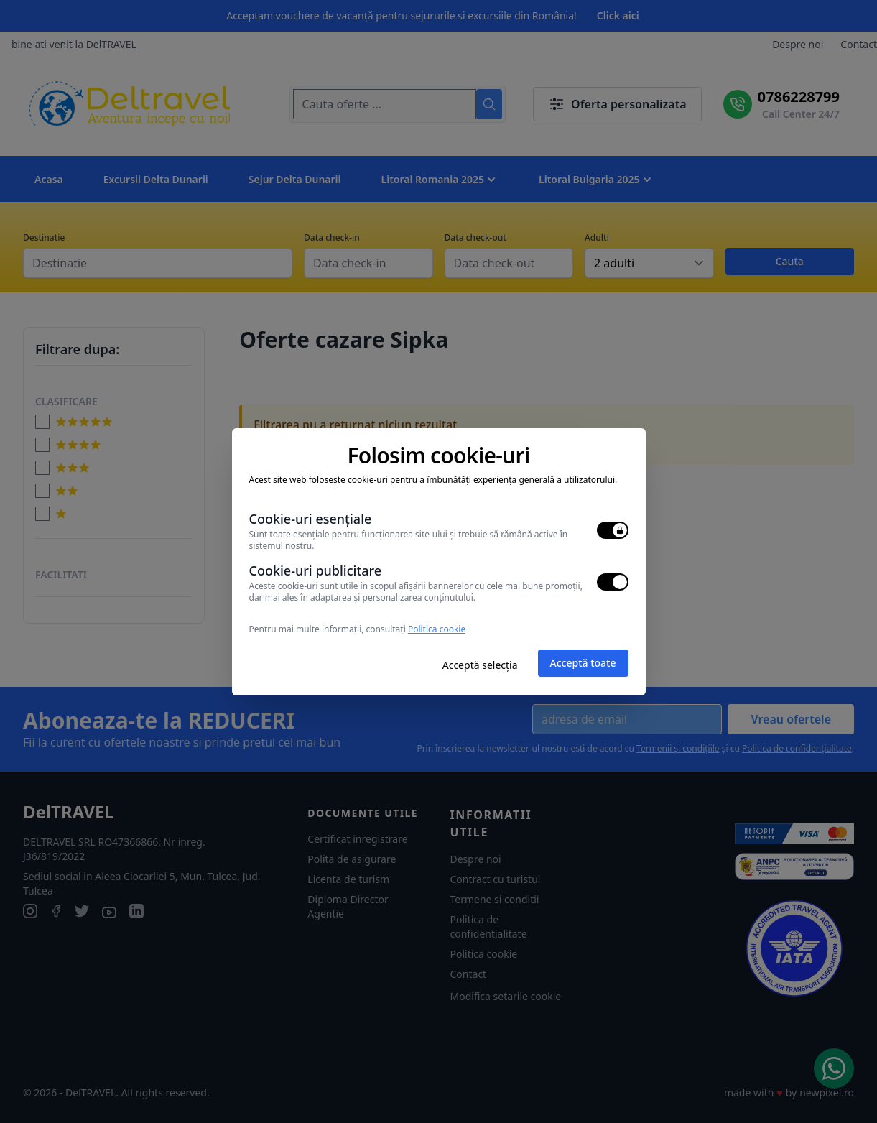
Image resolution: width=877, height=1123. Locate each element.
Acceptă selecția (480, 665)
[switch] (612, 530)
